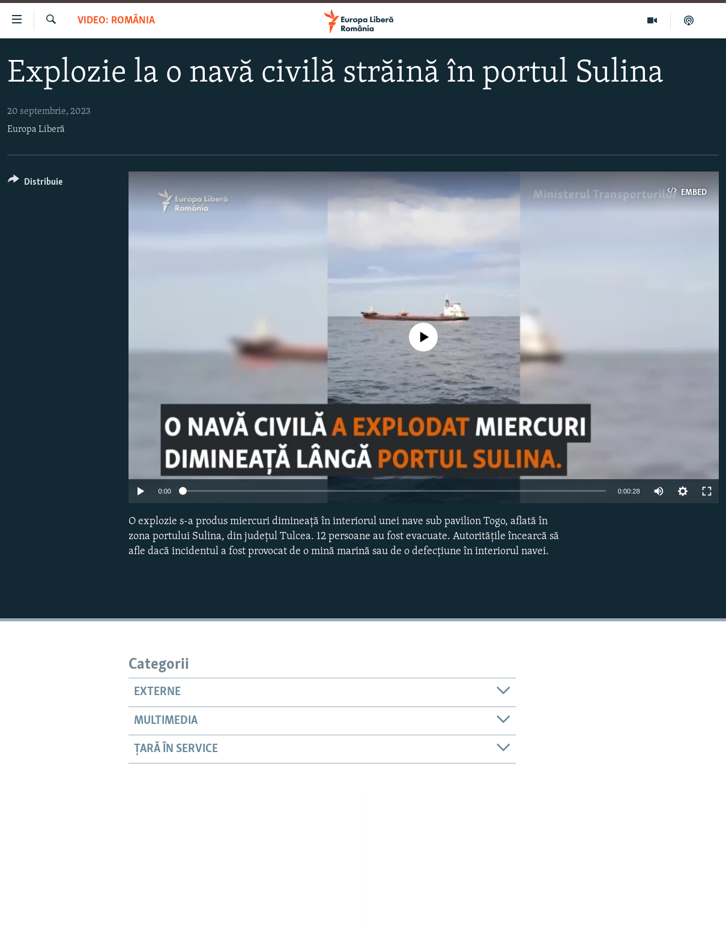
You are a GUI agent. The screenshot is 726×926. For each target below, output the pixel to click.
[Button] (35, 184)
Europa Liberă (36, 129)
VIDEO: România (116, 20)
